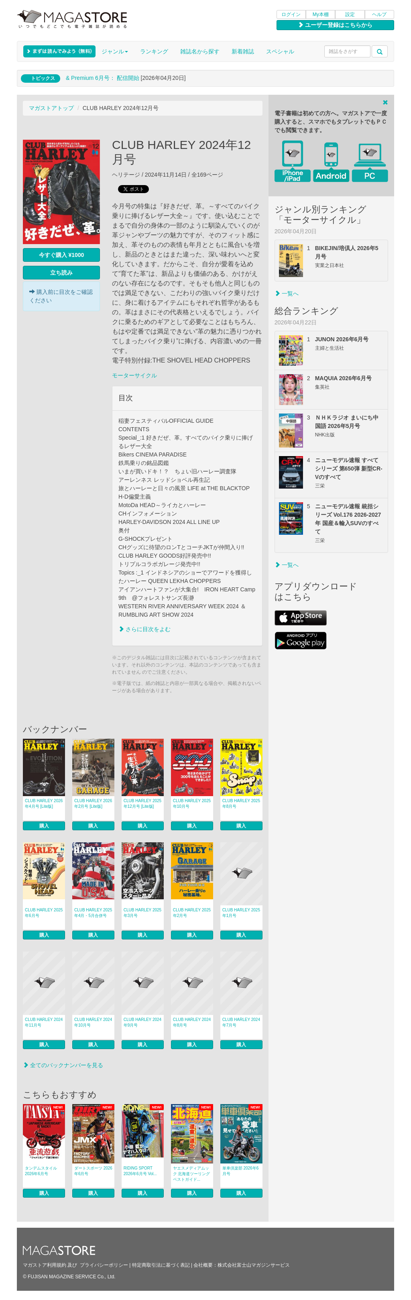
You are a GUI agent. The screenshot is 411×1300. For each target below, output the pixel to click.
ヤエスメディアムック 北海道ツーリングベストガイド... (191, 1174)
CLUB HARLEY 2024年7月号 (241, 1022)
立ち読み (61, 272)
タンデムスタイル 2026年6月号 (41, 1171)
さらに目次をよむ (144, 629)
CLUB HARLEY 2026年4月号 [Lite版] (44, 804)
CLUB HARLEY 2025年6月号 (44, 913)
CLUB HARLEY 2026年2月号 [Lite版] (93, 804)
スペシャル (280, 51)
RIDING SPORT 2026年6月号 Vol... (140, 1171)
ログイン (291, 14)
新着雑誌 (243, 51)
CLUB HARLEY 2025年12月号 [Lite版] (142, 804)
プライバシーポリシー (104, 1265)
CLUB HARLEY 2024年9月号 (142, 1022)
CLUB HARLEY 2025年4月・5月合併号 (93, 913)
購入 (44, 826)
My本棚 (321, 14)
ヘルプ (379, 14)
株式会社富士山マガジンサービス (254, 1265)
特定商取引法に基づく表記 (161, 1265)
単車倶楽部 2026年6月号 (240, 1171)
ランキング (154, 51)
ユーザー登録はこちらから (335, 25)
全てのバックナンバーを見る (63, 1065)
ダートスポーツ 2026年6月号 (93, 1171)
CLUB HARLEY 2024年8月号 (192, 1022)
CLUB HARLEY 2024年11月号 (44, 1022)
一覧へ (287, 293)
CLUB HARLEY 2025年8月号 (241, 804)
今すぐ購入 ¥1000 (61, 255)
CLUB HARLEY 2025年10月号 (192, 804)
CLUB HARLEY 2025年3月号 (142, 913)
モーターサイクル (134, 375)
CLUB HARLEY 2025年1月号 (241, 913)
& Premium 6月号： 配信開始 (102, 78)
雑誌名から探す (200, 51)
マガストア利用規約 (44, 1265)
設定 (350, 14)
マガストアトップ (51, 108)
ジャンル (115, 51)
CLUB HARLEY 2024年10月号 (93, 1022)
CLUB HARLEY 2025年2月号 (192, 913)
